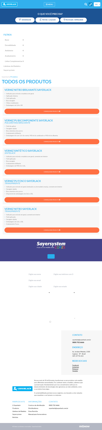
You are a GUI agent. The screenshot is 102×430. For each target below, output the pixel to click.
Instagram (75, 367)
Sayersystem (9, 70)
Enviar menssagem (51, 326)
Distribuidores (33, 408)
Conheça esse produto (52, 111)
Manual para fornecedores (37, 414)
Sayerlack (5, 77)
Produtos (15, 408)
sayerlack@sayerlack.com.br (81, 340)
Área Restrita (33, 411)
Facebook (75, 365)
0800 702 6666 (54, 405)
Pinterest (75, 369)
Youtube (75, 371)
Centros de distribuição (36, 405)
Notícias (15, 417)
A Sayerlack (16, 405)
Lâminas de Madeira (12, 66)
